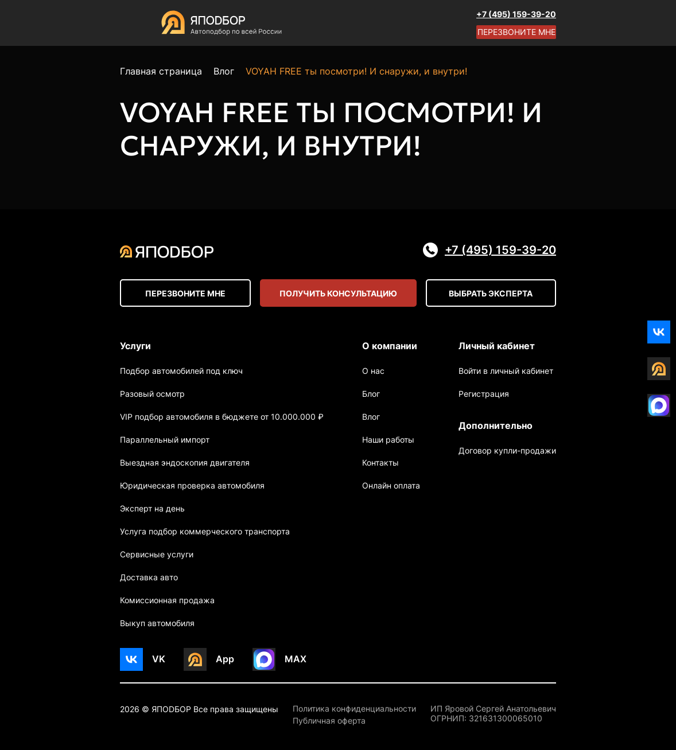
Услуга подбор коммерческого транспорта (205, 531)
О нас (373, 371)
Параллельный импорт (164, 439)
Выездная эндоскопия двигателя (185, 462)
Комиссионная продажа (167, 600)
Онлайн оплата (391, 485)
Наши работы (388, 439)
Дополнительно (496, 425)
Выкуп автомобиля (157, 623)
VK (158, 659)
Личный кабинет (497, 345)
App (225, 659)
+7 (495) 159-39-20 (516, 14)
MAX (295, 659)
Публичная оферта (329, 720)
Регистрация (484, 394)
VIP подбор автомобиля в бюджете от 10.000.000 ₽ (222, 416)
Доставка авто (149, 577)
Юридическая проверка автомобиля (192, 485)
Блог (371, 394)
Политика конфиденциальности (354, 708)
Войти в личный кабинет (506, 371)
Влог (371, 416)
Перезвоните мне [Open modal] (516, 32)
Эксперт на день (152, 508)
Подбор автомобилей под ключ (181, 371)
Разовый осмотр (152, 394)
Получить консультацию (338, 293)
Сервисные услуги (156, 554)
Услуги (135, 345)
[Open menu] (131, 23)
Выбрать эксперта (491, 293)
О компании (389, 345)
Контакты (380, 462)
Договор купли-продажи (507, 450)
